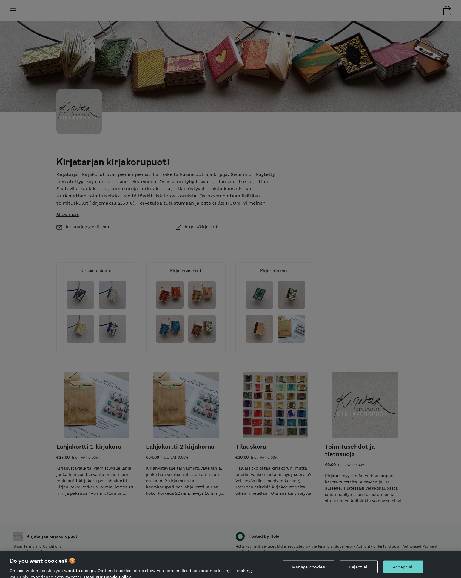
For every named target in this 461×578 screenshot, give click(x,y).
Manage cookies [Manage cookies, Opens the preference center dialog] (308, 569)
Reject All (359, 569)
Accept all (403, 569)
